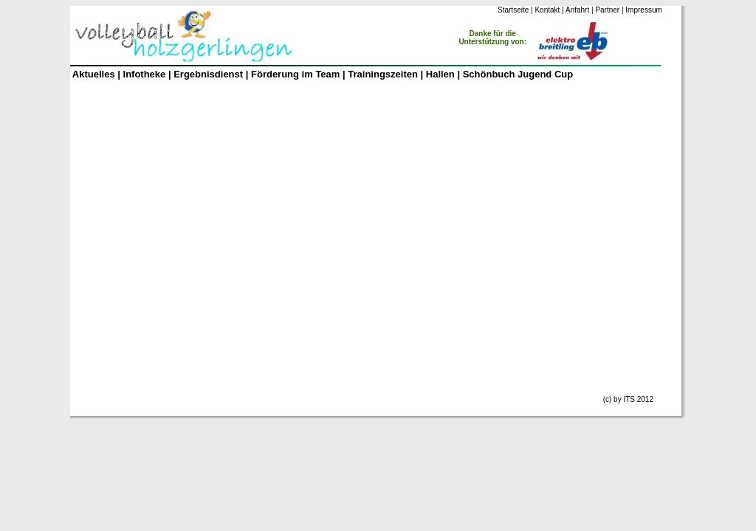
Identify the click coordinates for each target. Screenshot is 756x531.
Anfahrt (577, 10)
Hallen (442, 74)
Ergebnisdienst (208, 74)
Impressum (643, 10)
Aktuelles (93, 74)
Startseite (513, 10)
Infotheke (144, 74)
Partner (607, 10)
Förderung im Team (295, 74)
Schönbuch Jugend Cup (518, 74)
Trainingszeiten (383, 74)
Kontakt (547, 10)
